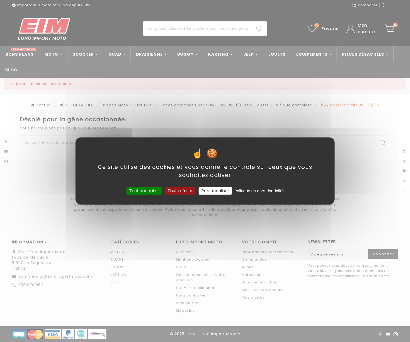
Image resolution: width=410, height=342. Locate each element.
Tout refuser (180, 191)
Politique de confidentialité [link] (259, 190)
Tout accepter (144, 191)
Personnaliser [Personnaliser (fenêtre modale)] (215, 191)
